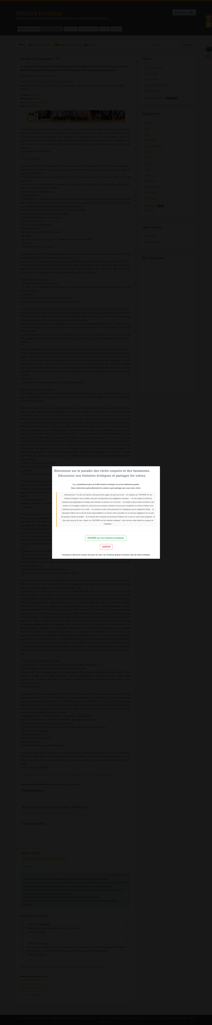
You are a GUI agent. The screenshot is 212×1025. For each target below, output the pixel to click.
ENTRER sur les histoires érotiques (105, 538)
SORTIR (106, 547)
